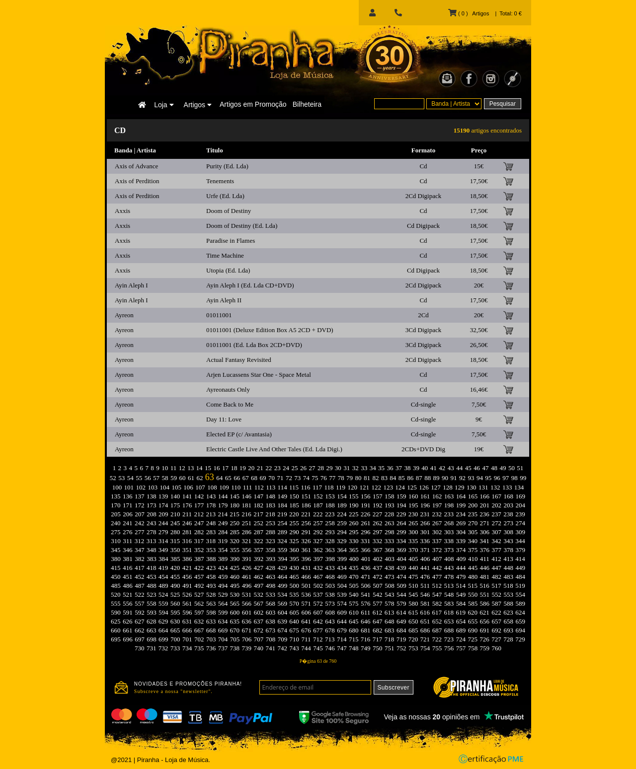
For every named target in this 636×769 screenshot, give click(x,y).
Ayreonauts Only (228, 389)
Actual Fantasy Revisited (238, 359)
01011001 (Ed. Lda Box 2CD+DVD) (254, 345)
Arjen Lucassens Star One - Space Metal (258, 374)
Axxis (122, 210)
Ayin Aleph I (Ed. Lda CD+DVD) (250, 285)
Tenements (220, 181)
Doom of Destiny (228, 210)
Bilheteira (307, 104)
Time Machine (225, 255)
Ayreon (124, 315)
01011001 (219, 315)
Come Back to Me (229, 404)
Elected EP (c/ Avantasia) (239, 434)
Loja (163, 105)
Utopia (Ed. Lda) (228, 270)
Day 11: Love (223, 419)
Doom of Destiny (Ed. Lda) (241, 225)
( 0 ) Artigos (468, 13)
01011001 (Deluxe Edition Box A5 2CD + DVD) (269, 330)
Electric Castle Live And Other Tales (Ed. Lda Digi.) (274, 449)
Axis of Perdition (137, 181)
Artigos (198, 105)
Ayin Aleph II (223, 300)
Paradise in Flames (230, 240)
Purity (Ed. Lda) (227, 166)
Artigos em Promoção (253, 104)
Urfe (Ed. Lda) (225, 196)
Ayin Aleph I (131, 285)
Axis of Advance (136, 166)
